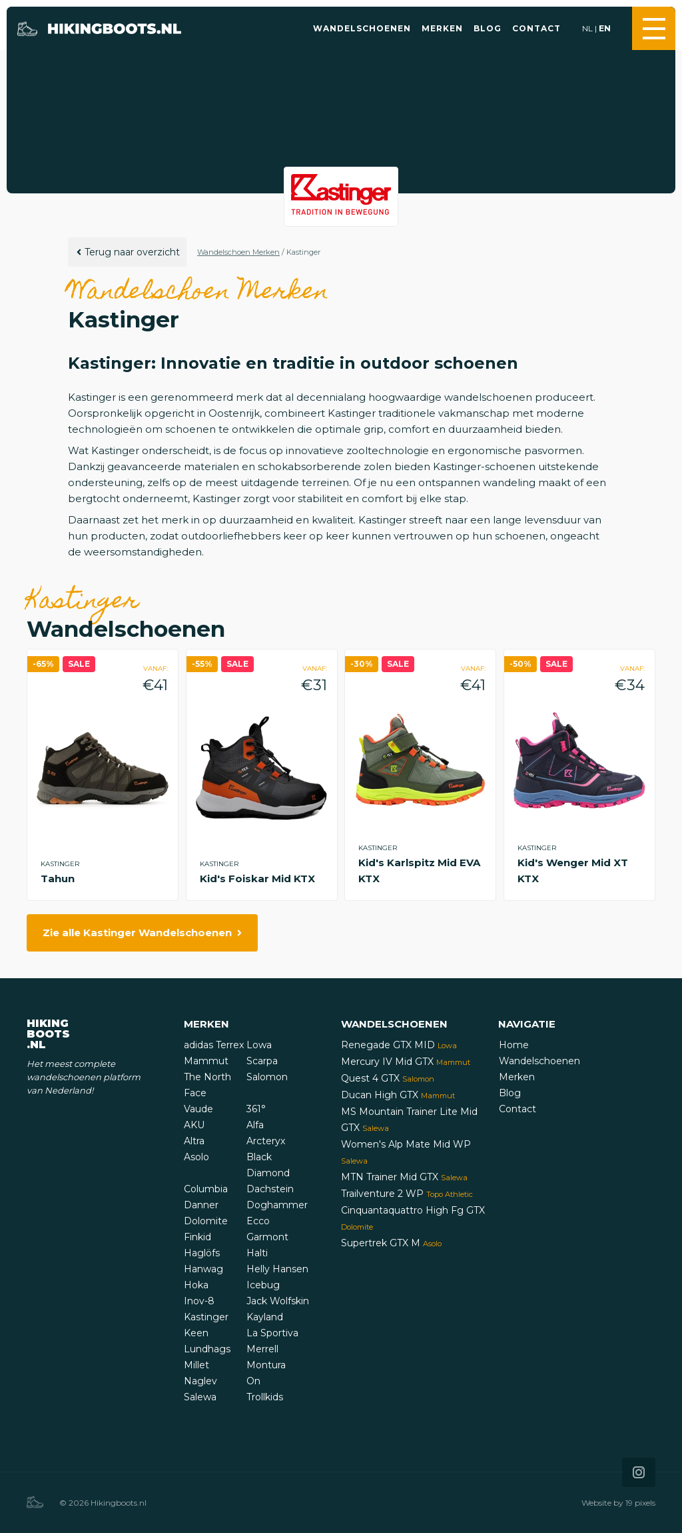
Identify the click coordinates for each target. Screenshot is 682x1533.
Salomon (267, 1077)
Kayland (264, 1317)
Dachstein (270, 1189)
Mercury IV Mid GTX (405, 1062)
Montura (266, 1365)
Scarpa (262, 1061)
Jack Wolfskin (277, 1301)
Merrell (262, 1349)
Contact (536, 28)
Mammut (206, 1061)
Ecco (258, 1221)
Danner (201, 1205)
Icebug (263, 1285)
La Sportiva (272, 1333)
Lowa (259, 1045)
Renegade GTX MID (399, 1045)
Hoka (196, 1285)
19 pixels (640, 1503)
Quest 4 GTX (387, 1078)
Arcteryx (265, 1141)
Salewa (200, 1397)
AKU (194, 1125)
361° (256, 1109)
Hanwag (203, 1269)
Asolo (196, 1157)
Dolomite (206, 1221)
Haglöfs (202, 1253)
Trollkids (264, 1397)
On (253, 1381)
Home (514, 1045)
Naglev (200, 1381)
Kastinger (206, 1317)
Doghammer (277, 1205)
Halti (257, 1253)
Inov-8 (199, 1301)
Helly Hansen (277, 1269)
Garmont (267, 1237)
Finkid (197, 1237)
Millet (196, 1365)
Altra (194, 1141)
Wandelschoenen (362, 28)
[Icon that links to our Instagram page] (639, 1472)
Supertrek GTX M (391, 1243)
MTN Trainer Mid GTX (404, 1177)
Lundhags (207, 1349)
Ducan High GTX (398, 1095)
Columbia (206, 1189)
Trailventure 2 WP (407, 1194)
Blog (488, 28)
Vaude (198, 1109)
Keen (196, 1333)
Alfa (255, 1125)
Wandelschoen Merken (238, 252)
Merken (442, 28)
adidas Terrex (214, 1045)
